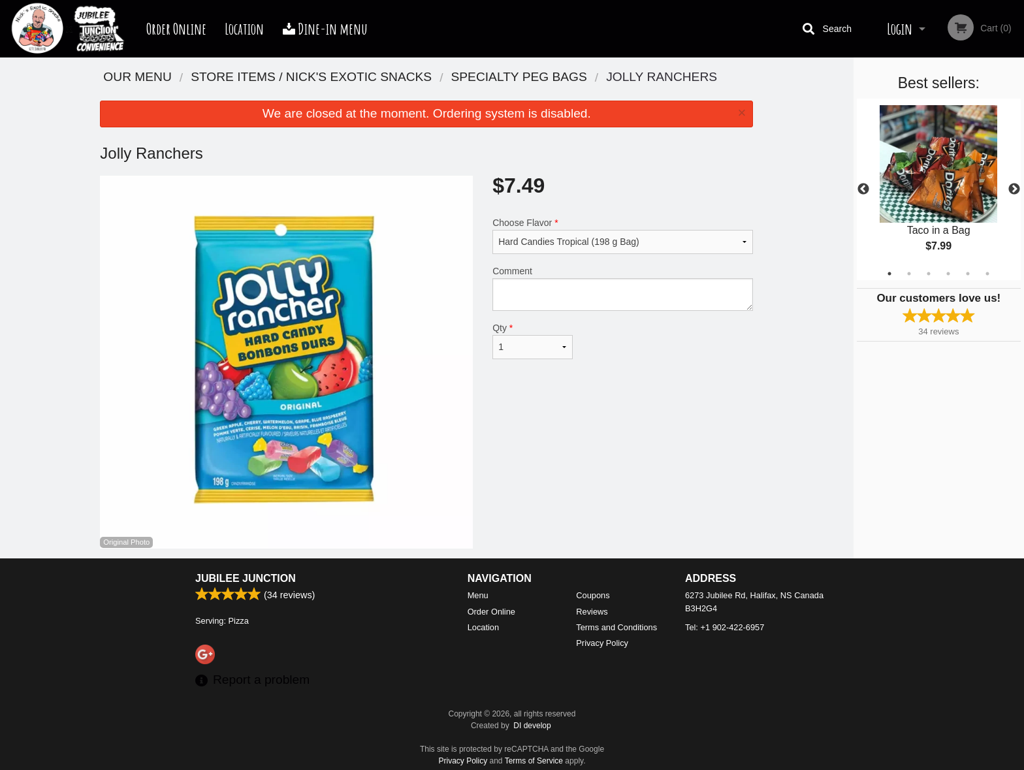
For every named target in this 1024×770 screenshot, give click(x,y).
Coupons (592, 595)
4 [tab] (948, 273)
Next (1014, 189)
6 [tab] (987, 273)
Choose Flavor (622, 235)
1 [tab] (889, 273)
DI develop (532, 725)
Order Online (176, 29)
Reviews (591, 612)
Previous (863, 189)
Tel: (724, 627)
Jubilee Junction (245, 578)
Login (899, 29)
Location (244, 29)
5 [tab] (967, 273)
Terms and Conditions (616, 627)
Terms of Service (534, 760)
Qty (532, 341)
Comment (622, 288)
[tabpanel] (938, 189)
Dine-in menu (325, 29)
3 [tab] (928, 273)
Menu (478, 595)
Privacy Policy (602, 643)
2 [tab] (909, 273)
